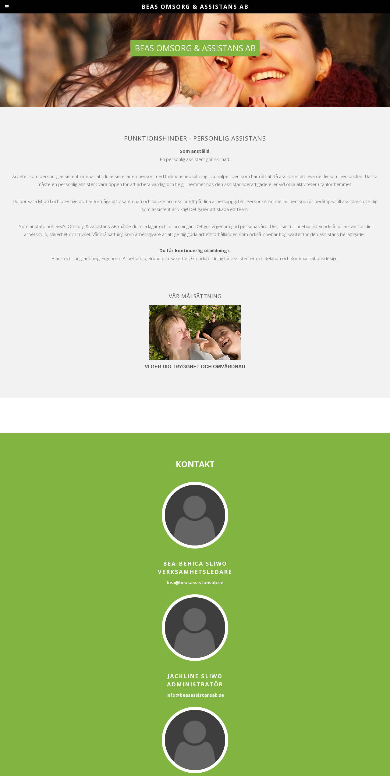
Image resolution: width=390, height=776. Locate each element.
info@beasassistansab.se (195, 695)
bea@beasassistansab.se (195, 582)
